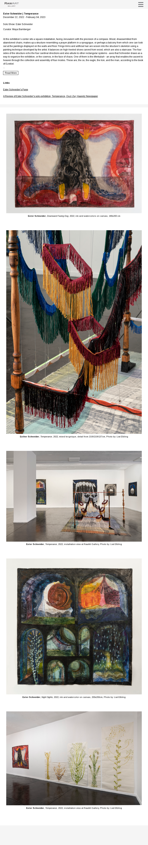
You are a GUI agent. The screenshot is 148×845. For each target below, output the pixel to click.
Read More (11, 73)
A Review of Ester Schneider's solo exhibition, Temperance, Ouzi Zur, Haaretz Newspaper (50, 96)
